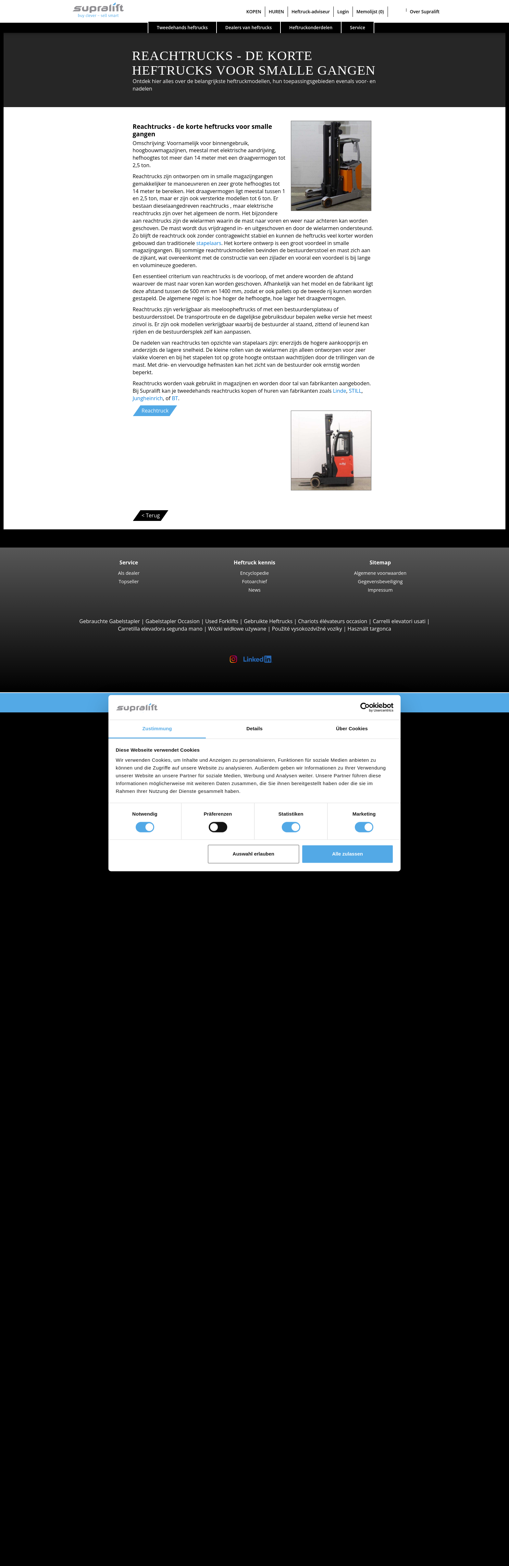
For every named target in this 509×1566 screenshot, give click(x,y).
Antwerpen (52, 849)
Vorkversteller (56, 1264)
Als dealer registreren (51, 1542)
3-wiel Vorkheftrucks (63, 730)
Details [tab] (254, 729)
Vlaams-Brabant (58, 901)
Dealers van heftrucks (248, 27)
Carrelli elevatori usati (399, 621)
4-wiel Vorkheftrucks (63, 738)
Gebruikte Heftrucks (268, 621)
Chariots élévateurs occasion (332, 621)
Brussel (48, 953)
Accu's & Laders (45, 1316)
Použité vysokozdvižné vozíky (307, 628)
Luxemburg (53, 879)
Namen (48, 886)
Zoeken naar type (47, 723)
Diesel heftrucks (58, 1042)
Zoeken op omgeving (51, 931)
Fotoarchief (254, 581)
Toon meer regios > (62, 923)
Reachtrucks (53, 812)
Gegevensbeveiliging (380, 581)
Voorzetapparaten (48, 1242)
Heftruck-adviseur (311, 11)
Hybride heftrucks (60, 1072)
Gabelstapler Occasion (172, 621)
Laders (47, 1331)
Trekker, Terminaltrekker (69, 834)
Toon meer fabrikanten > (69, 1027)
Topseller (129, 581)
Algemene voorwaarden (380, 573)
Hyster (47, 990)
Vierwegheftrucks (60, 782)
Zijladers (49, 775)
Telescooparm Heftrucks (68, 753)
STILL (355, 390)
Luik (44, 871)
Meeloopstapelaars (62, 790)
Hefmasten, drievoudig (66, 1301)
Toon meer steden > (63, 968)
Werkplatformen (46, 1383)
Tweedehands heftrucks (182, 27)
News (254, 589)
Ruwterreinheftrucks (64, 745)
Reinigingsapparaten (51, 1346)
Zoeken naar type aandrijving (61, 1034)
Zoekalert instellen (48, 1427)
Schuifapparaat (57, 1249)
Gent (45, 960)
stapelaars (208, 243)
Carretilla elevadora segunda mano (160, 628)
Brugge (47, 945)
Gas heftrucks (55, 1057)
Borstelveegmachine (63, 1353)
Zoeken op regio (45, 841)
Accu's (46, 1323)
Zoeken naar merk (48, 975)
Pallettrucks (53, 797)
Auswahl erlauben (253, 854)
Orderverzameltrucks (64, 819)
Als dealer (129, 573)
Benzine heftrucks (60, 1064)
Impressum (380, 589)
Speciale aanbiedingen (53, 1109)
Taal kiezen (26, 1558)
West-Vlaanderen (60, 916)
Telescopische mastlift (65, 1405)
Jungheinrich (148, 398)
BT (175, 398)
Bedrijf (34, 1479)
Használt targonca (369, 628)
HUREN (276, 11)
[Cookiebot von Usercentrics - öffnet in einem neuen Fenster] (365, 707)
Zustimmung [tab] (157, 729)
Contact (35, 1487)
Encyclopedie (254, 573)
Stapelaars (51, 804)
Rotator (48, 1257)
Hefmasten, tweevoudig (67, 1294)
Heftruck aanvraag (48, 1086)
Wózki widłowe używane (237, 628)
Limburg (49, 864)
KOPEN (253, 11)
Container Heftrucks (63, 760)
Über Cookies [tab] (352, 729)
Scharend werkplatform (67, 1398)
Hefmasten (39, 1279)
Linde (339, 390)
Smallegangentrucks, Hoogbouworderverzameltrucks (103, 827)
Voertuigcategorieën (50, 1101)
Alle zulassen (347, 854)
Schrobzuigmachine (62, 1368)
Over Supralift (425, 11)
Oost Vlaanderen (59, 893)
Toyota (47, 1020)
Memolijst (370, 11)
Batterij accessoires (62, 1338)
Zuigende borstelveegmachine (75, 1361)
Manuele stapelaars (62, 1079)
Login (343, 11)
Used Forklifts (221, 621)
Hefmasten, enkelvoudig (68, 1286)
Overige (48, 1272)
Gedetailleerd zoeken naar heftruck (68, 1094)
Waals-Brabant (56, 908)
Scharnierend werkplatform (72, 1390)
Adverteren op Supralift (54, 1502)
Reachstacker (55, 767)
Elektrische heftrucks (64, 1049)
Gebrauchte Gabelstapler (109, 621)
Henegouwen (55, 856)
